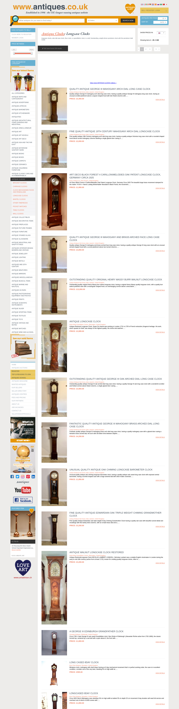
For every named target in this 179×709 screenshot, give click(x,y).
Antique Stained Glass (21, 235)
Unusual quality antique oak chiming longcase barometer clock (111, 469)
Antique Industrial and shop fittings (21, 243)
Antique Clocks (18, 179)
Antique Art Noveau (20, 135)
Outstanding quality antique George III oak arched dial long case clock (115, 379)
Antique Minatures (19, 270)
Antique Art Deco (19, 139)
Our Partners (17, 401)
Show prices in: (146, 32)
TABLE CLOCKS (18, 210)
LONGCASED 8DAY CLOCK (83, 693)
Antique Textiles (19, 316)
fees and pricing (19, 397)
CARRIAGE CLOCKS (20, 186)
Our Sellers (17, 388)
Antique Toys (17, 319)
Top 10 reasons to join (21, 374)
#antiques (23, 482)
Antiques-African (19, 106)
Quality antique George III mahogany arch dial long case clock (109, 89)
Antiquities (16, 117)
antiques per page (149, 18)
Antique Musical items (21, 281)
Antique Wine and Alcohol (23, 332)
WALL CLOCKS (18, 214)
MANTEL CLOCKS (19, 199)
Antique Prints (18, 299)
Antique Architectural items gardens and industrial (21, 122)
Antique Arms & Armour (21, 128)
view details (160, 99)
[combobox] (102, 21)
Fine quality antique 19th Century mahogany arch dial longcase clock (114, 131)
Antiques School (19, 378)
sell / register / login (150, 10)
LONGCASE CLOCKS (20, 196)
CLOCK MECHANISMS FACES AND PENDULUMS (23, 191)
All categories (18, 93)
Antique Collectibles (21, 217)
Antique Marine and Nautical (20, 285)
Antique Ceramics (19, 164)
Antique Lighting (19, 257)
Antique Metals (18, 261)
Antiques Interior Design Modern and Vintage (22, 249)
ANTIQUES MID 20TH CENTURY (19, 265)
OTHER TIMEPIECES (20, 203)
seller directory (19, 391)
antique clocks (53, 33)
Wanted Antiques (19, 384)
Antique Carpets (19, 161)
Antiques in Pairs (19, 290)
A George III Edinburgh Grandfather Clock (96, 631)
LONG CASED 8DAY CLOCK (84, 662)
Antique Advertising (20, 102)
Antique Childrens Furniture (19, 169)
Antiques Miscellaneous (22, 277)
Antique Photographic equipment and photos (21, 295)
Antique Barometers (20, 110)
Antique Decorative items (22, 221)
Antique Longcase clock (85, 321)
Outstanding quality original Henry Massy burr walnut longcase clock (115, 279)
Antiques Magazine (19, 381)
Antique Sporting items (21, 312)
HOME (14, 365)
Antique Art (17, 132)
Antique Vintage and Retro (20, 324)
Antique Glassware (20, 239)
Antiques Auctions (19, 368)
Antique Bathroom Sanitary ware (19, 149)
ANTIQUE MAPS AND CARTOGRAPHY (19, 98)
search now (128, 20)
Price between (18, 44)
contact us (16, 411)
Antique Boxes (18, 157)
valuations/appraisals (21, 414)
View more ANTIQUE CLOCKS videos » (103, 83)
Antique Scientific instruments (19, 304)
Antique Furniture (19, 232)
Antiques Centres (19, 394)
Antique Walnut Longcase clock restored (96, 552)
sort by (144, 22)
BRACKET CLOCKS (19, 183)
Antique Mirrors (19, 274)
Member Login (17, 38)
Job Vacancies (17, 407)
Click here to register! (22, 34)
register (15, 371)
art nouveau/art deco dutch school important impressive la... (23, 548)
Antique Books (18, 154)
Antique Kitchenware (21, 113)
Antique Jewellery (20, 254)
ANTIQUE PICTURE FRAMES (22, 228)
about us (15, 404)
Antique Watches (19, 328)
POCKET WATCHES (20, 206)
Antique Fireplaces (20, 224)
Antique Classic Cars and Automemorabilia (22, 175)
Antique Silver (18, 308)
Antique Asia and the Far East (22, 143)
